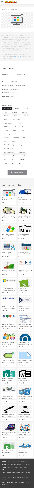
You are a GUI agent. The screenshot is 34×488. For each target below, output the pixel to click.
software (14, 112)
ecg (20, 163)
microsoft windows (9, 148)
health (17, 108)
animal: (4, 464)
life (24, 137)
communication (16, 119)
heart (5, 112)
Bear (12, 464)
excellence (21, 159)
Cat (23, 464)
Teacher (15, 470)
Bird (15, 464)
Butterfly (19, 464)
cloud (22, 130)
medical (16, 116)
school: (4, 470)
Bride (16, 467)
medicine (6, 126)
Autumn (13, 461)
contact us (18, 56)
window (15, 156)
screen (6, 156)
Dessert (18, 472)
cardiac (14, 141)
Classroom (24, 470)
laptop (26, 108)
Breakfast (9, 472)
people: (4, 467)
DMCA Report (8, 68)
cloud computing (9, 145)
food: (3, 472)
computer (21, 145)
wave (14, 130)
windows (25, 116)
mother (25, 467)
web (13, 163)
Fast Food (27, 472)
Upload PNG (5, 484)
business (16, 137)
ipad (23, 156)
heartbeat (24, 112)
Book (19, 470)
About (3, 482)
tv (12, 159)
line (22, 126)
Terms (8, 482)
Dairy (13, 472)
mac (15, 126)
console (19, 123)
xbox (5, 141)
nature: (4, 461)
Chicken (27, 464)
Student (9, 470)
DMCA (27, 482)
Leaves (18, 461)
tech (5, 159)
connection (22, 152)
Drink (22, 472)
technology (7, 108)
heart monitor (8, 123)
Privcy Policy (14, 482)
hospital (6, 137)
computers (18, 134)
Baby (13, 467)
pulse (5, 119)
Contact (21, 482)
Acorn (9, 461)
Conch (27, 461)
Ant (8, 464)
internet (6, 130)
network (6, 116)
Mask (9, 467)
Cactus (23, 461)
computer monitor (9, 152)
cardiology (7, 134)
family (20, 467)
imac (5, 163)
